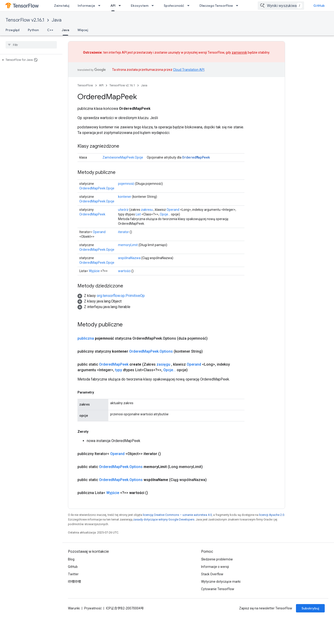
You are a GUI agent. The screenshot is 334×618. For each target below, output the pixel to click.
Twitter (73, 574)
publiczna (85, 338)
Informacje (86, 5)
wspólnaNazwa (129, 258)
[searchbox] (31, 45)
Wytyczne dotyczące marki (221, 581)
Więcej (82, 30)
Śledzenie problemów (217, 559)
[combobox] (281, 5)
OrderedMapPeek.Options (151, 351)
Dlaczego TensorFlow (216, 5)
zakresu (147, 209)
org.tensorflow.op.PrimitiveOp (121, 295)
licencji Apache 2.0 (271, 515)
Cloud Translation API (188, 70)
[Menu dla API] (121, 5)
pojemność (126, 183)
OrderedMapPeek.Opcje (96, 188)
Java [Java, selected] (65, 30)
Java (56, 20)
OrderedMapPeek (196, 157)
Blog (71, 559)
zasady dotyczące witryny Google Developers (163, 519)
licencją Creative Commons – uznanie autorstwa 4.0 (177, 515)
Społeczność (174, 5)
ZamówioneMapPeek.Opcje (123, 157)
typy (118, 370)
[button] (30, 60)
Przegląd (12, 30)
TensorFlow (85, 85)
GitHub (319, 5)
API (101, 85)
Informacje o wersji (215, 567)
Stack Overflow (212, 574)
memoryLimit (128, 245)
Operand (173, 209)
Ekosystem (139, 5)
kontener (124, 196)
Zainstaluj (61, 5)
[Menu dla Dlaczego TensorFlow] (238, 5)
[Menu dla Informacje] (100, 5)
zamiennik (239, 52)
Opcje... (165, 214)
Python (33, 30)
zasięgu (163, 364)
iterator (123, 232)
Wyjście (94, 271)
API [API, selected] (113, 5)
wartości (124, 271)
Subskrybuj (310, 608)
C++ (50, 30)
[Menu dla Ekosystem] (154, 5)
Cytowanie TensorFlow (217, 589)
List (138, 214)
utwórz (123, 209)
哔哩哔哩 (74, 581)
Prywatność (93, 608)
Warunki (74, 608)
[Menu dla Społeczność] (189, 5)
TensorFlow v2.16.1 (25, 20)
